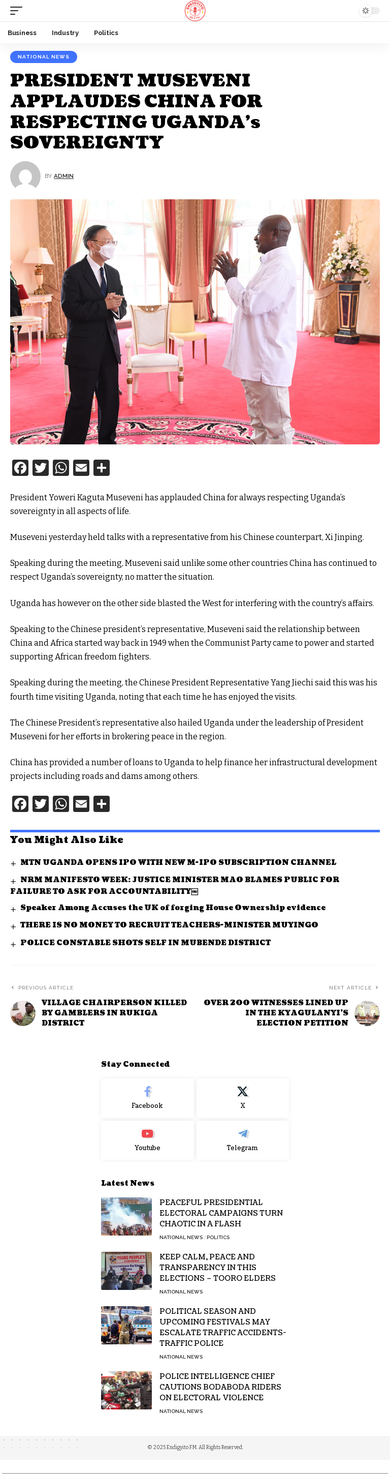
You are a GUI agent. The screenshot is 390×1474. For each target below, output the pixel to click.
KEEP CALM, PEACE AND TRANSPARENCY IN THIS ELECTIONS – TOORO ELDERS (217, 1267)
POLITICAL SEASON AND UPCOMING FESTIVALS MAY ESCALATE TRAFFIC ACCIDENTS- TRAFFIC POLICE (222, 1327)
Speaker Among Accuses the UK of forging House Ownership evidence (173, 908)
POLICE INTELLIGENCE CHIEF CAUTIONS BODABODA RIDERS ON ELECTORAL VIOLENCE (220, 1387)
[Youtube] (147, 1140)
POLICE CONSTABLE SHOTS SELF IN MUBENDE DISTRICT (145, 943)
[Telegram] (243, 1140)
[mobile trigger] (18, 11)
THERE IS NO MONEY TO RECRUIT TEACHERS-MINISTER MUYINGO (169, 925)
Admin (64, 175)
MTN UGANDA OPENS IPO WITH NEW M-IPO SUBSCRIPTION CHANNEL (178, 862)
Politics (218, 1237)
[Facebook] (147, 1098)
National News (44, 56)
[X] (243, 1098)
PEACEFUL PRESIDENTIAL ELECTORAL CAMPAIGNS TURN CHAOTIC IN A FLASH (221, 1213)
